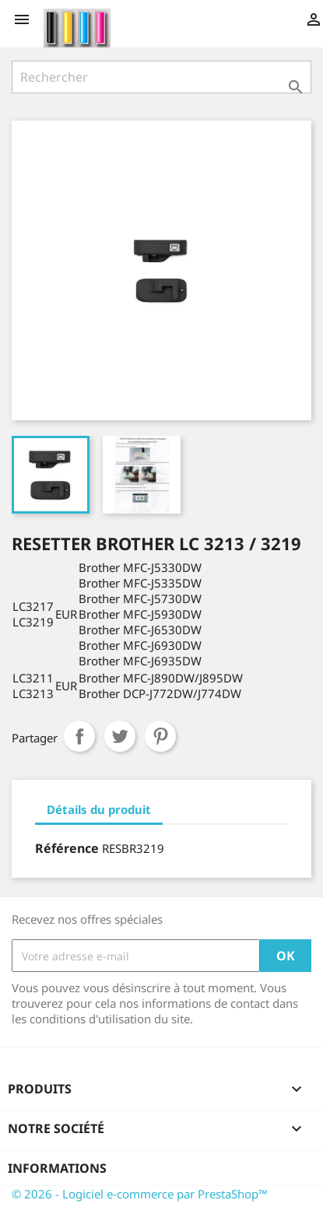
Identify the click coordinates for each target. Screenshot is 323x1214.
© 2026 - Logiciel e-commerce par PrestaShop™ (140, 1194)
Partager (79, 736)
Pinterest (160, 736)
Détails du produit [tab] (99, 809)
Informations (57, 1168)
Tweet (119, 736)
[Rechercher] (161, 77)
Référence (67, 848)
